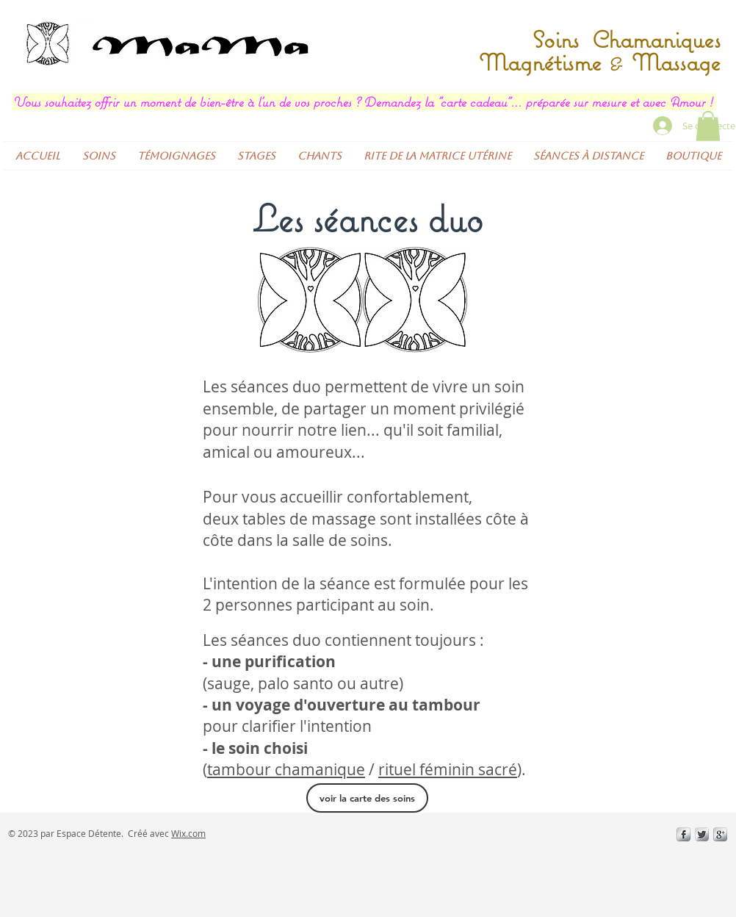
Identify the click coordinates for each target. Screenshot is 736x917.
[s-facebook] (683, 834)
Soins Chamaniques (623, 39)
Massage (673, 62)
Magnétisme (543, 62)
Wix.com (188, 833)
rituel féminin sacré (447, 769)
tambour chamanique (286, 769)
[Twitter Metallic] (702, 834)
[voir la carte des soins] (367, 798)
